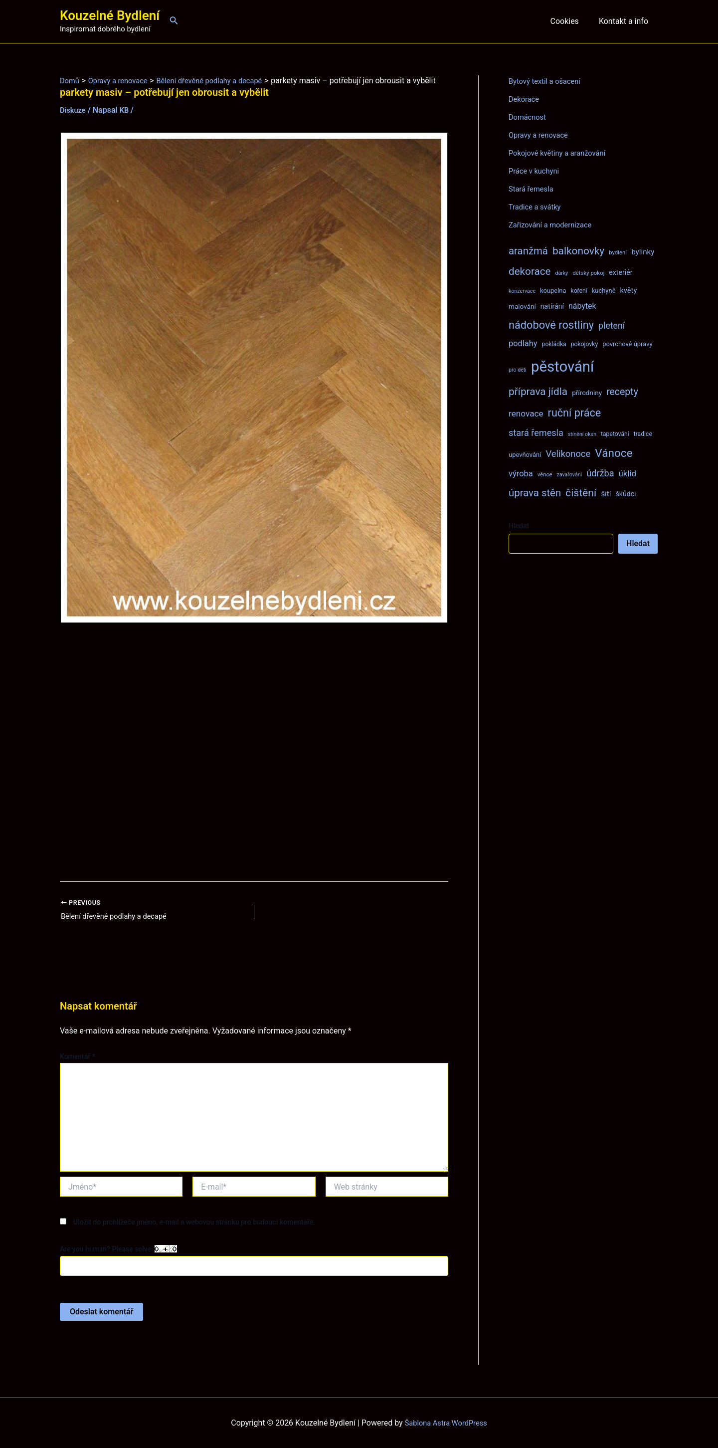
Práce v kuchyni (536, 171)
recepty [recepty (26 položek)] (622, 392)
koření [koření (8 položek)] (579, 290)
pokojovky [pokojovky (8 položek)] (584, 344)
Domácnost (529, 117)
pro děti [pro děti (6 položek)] (518, 370)
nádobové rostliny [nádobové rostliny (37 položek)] (551, 325)
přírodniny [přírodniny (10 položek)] (587, 393)
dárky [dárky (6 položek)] (561, 273)
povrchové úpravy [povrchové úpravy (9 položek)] (627, 344)
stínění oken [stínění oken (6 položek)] (582, 434)
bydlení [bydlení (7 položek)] (618, 252)
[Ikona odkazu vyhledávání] (174, 21)
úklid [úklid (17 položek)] (627, 473)
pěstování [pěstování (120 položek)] (562, 366)
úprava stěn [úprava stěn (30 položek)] (535, 493)
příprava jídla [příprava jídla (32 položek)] (538, 392)
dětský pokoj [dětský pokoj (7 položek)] (588, 272)
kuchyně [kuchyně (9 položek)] (604, 290)
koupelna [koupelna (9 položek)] (553, 290)
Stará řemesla (533, 189)
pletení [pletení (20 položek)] (611, 325)
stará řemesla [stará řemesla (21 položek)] (536, 432)
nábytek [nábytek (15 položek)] (582, 306)
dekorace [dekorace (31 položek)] (530, 271)
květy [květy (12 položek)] (628, 290)
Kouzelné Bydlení (110, 15)
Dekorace (525, 99)
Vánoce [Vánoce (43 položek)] (614, 453)
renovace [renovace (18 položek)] (526, 413)
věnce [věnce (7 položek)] (545, 474)
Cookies (570, 21)
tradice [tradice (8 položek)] (643, 433)
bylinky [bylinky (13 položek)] (642, 251)
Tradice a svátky (537, 206)
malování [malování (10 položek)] (522, 306)
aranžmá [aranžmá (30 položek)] (528, 251)
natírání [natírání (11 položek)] (552, 306)
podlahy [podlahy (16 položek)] (523, 343)
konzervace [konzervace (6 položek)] (522, 291)
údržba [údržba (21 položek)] (600, 473)
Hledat (519, 526)
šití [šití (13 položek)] (606, 493)
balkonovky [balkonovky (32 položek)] (578, 251)
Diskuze (74, 121)
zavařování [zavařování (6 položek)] (569, 474)
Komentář (77, 1069)
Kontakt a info (625, 21)
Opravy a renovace (541, 135)
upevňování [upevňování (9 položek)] (525, 454)
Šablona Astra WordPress (446, 1423)
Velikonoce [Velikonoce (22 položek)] (567, 453)
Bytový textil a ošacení (548, 81)
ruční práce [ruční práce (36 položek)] (574, 413)
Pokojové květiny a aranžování (562, 153)
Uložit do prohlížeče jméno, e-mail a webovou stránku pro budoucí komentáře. (194, 1235)
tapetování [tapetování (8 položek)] (615, 433)
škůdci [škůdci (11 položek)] (625, 494)
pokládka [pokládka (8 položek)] (554, 344)
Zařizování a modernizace (554, 224)
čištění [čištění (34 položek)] (580, 492)
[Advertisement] (254, 763)
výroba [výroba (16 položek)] (521, 473)
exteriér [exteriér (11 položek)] (620, 272)
